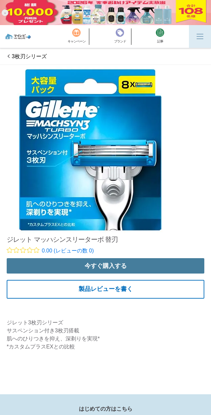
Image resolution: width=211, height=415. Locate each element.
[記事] (160, 36)
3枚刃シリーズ (29, 56)
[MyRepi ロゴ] (18, 36)
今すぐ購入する (106, 266)
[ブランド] (122, 36)
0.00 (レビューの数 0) (68, 250)
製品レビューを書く (106, 289)
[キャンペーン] (78, 36)
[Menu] (200, 36)
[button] (5, 12)
